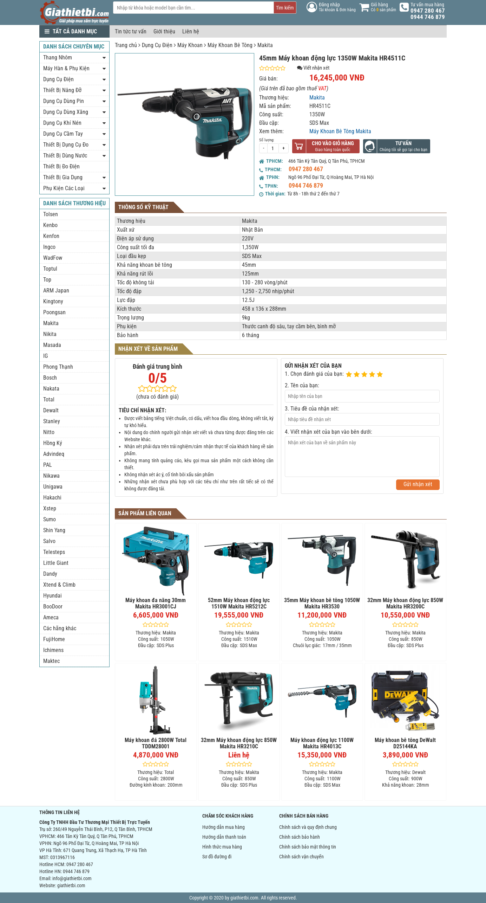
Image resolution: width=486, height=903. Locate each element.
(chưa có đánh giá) (157, 396)
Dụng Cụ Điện (157, 45)
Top (47, 279)
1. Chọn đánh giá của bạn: (314, 373)
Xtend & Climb (59, 584)
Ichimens (53, 650)
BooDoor (53, 606)
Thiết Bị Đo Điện (61, 166)
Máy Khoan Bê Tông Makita (340, 131)
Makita (265, 45)
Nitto (48, 432)
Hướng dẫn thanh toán (224, 837)
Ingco (49, 247)
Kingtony (53, 301)
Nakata (51, 388)
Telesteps (54, 552)
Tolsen (50, 214)
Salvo (49, 541)
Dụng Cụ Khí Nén (62, 123)
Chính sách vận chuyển (301, 856)
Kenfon (51, 236)
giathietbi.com (71, 885)
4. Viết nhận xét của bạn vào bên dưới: (328, 431)
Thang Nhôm (57, 57)
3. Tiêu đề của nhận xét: (312, 408)
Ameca (51, 617)
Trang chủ (126, 45)
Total (48, 399)
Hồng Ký (52, 443)
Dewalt (51, 410)
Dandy (50, 573)
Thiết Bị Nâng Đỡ (62, 90)
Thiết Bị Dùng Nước (65, 155)
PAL (47, 465)
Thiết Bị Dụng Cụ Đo (65, 144)
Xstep (49, 508)
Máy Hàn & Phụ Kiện (66, 68)
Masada (52, 345)
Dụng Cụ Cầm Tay (63, 133)
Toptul (50, 268)
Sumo (49, 519)
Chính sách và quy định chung (308, 827)
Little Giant (55, 563)
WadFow (52, 257)
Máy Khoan (190, 45)
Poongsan (54, 312)
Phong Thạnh (58, 366)
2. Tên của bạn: (302, 385)
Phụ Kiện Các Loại (64, 188)
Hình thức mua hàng (222, 847)
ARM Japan (56, 290)
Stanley (51, 421)
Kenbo (50, 225)
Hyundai (52, 595)
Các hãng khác (59, 628)
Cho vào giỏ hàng (333, 143)
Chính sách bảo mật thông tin (307, 847)
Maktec (51, 661)
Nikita (50, 334)
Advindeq (53, 454)
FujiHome (54, 639)
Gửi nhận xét (417, 484)
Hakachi (52, 497)
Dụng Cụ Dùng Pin (63, 101)
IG (45, 356)
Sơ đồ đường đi (216, 856)
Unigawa (53, 486)
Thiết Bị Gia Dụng (63, 177)
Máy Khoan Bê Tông (230, 45)
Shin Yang (54, 530)
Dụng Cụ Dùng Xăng (65, 112)
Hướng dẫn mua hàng (223, 827)
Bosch (50, 377)
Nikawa (51, 475)
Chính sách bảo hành (299, 837)
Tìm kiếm (285, 8)
